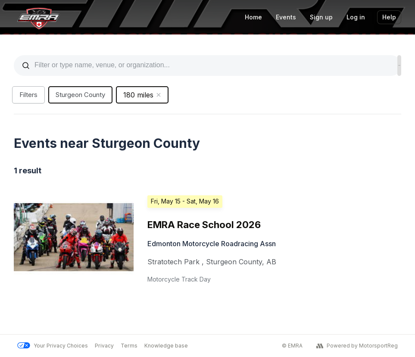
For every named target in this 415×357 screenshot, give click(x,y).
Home (253, 17)
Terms (129, 345)
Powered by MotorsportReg (357, 345)
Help (389, 17)
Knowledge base (166, 345)
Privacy (104, 345)
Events (286, 17)
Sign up (321, 17)
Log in (355, 17)
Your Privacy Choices (52, 345)
